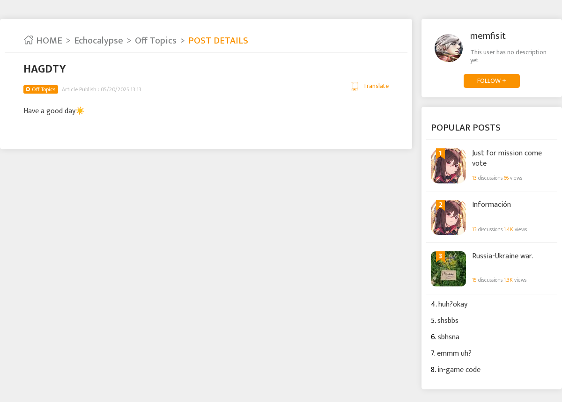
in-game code (459, 370)
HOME (42, 41)
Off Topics (156, 41)
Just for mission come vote (507, 158)
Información (491, 205)
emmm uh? (454, 353)
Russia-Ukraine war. (502, 256)
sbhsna (448, 337)
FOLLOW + (491, 80)
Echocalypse (98, 41)
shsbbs (447, 320)
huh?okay (452, 304)
